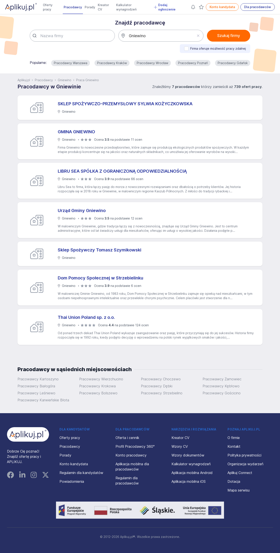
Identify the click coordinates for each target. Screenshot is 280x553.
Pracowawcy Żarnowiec (222, 379)
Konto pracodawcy (131, 455)
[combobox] (72, 36)
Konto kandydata (222, 7)
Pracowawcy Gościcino (222, 393)
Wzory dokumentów (188, 455)
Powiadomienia (72, 481)
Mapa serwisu (239, 490)
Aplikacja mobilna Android (192, 472)
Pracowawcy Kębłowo (221, 386)
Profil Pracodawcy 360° (135, 446)
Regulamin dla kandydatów (81, 472)
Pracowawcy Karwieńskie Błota (43, 400)
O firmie (234, 437)
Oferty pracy (47, 7)
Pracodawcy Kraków (112, 63)
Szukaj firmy (228, 35)
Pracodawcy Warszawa (70, 63)
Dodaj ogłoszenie (164, 7)
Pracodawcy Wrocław (152, 63)
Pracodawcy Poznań (193, 63)
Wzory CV (180, 446)
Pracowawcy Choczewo (161, 379)
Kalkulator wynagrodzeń (126, 7)
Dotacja (234, 481)
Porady (90, 7)
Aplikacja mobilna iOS (189, 481)
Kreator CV (103, 7)
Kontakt (234, 446)
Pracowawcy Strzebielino (161, 393)
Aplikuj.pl (24, 80)
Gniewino (64, 80)
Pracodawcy (73, 7)
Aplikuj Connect (240, 472)
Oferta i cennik (127, 437)
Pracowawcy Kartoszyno (38, 379)
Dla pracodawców (257, 7)
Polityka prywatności (244, 455)
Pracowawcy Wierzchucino (101, 379)
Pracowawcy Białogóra (36, 386)
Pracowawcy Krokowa (97, 386)
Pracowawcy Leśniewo (36, 393)
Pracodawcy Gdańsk (233, 63)
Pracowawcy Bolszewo (98, 393)
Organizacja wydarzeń (245, 464)
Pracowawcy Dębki (156, 386)
